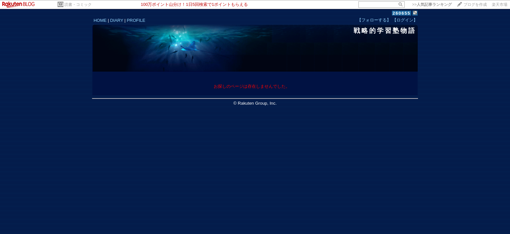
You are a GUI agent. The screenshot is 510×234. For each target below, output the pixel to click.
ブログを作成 (475, 4)
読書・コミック (78, 4)
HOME (100, 20)
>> (432, 4)
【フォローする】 (374, 20)
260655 (401, 13)
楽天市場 (499, 4)
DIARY (116, 20)
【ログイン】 (405, 20)
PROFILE (136, 20)
